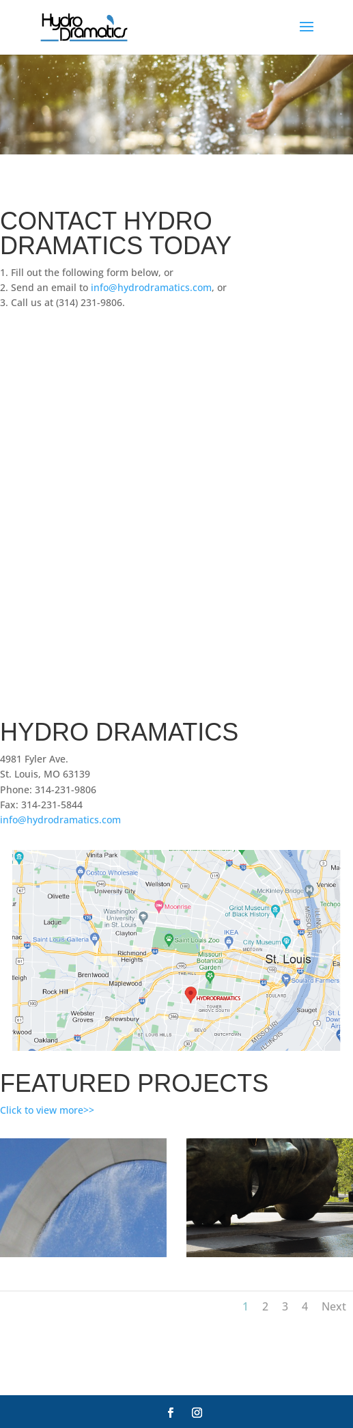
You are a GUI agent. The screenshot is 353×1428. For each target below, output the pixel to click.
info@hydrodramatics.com (151, 287)
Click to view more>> (47, 1109)
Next (334, 1306)
